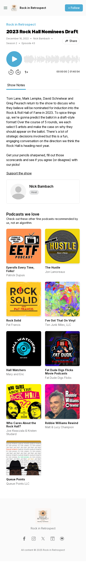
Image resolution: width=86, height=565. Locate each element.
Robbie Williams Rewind (61, 423)
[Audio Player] (52, 58)
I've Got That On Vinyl (60, 320)
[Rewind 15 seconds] (11, 72)
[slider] (52, 59)
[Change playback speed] (26, 72)
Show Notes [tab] (16, 85)
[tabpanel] (43, 138)
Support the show (19, 173)
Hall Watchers (16, 370)
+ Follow (74, 7)
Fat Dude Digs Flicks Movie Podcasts (59, 371)
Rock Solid (13, 320)
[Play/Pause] (14, 59)
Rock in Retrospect (33, 7)
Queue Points (15, 479)
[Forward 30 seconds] (18, 72)
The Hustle (52, 267)
